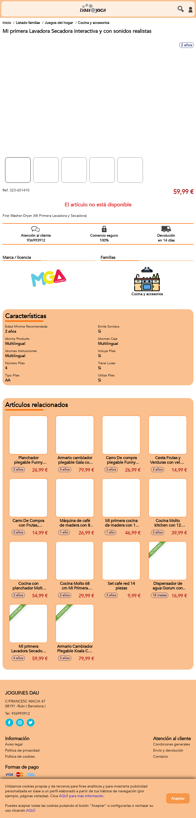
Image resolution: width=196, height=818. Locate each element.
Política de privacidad (22, 750)
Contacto (160, 756)
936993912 (20, 713)
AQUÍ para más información (81, 796)
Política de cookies (20, 756)
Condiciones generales (171, 744)
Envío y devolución (168, 750)
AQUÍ (30, 810)
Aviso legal (13, 744)
